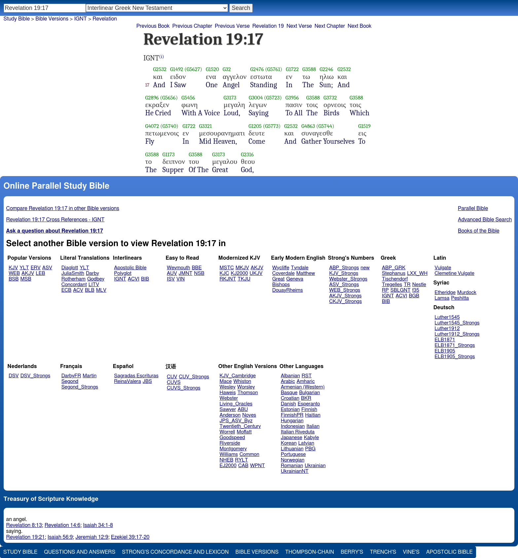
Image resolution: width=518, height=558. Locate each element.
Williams (229, 454)
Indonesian (293, 426)
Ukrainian (315, 465)
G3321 (205, 126)
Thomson (248, 392)
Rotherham (73, 279)
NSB (199, 273)
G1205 (255, 126)
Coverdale (283, 273)
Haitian (312, 415)
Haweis (228, 392)
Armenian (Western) (303, 387)
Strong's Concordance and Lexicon (175, 552)
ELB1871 (445, 339)
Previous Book (153, 26)
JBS (147, 381)
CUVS (174, 382)
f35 (415, 290)
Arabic (288, 381)
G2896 (152, 97)
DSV (14, 375)
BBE (197, 267)
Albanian (290, 375)
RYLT (241, 460)
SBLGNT (400, 290)
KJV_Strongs (343, 273)
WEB (14, 273)
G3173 (230, 97)
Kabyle (311, 437)
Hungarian (292, 420)
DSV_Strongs (35, 375)
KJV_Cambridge (238, 375)
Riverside (230, 443)
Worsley (246, 387)
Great (278, 279)
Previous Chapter (192, 26)
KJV (13, 267)
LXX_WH (417, 273)
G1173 (169, 154)
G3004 (256, 97)
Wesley (228, 387)
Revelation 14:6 (62, 525)
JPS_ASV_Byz (236, 420)
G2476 (257, 69)
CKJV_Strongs (345, 301)
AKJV (27, 273)
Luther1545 (447, 317)
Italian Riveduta (297, 431)
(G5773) (272, 126)
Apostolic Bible (449, 552)
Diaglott (69, 267)
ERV (36, 267)
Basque (289, 392)
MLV (101, 290)
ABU (243, 409)
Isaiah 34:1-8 (98, 525)
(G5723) (273, 97)
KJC (224, 273)
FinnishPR (292, 415)
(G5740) (169, 126)
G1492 (176, 69)
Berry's (352, 552)
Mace (226, 381)
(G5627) (193, 69)
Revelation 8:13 (24, 525)
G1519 (364, 126)
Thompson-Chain (309, 552)
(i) (161, 56)
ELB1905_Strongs (455, 356)
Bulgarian (309, 392)
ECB (66, 290)
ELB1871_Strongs (455, 345)
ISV (171, 279)
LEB (40, 273)
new (365, 267)
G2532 (159, 69)
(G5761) (273, 69)
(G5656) (169, 97)
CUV (172, 376)
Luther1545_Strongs (457, 322)
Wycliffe (280, 267)
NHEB (227, 460)
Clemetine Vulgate (454, 273)
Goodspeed (232, 437)
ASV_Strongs (344, 284)
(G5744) (325, 126)
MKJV (242, 267)
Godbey (95, 279)
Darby (92, 273)
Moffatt (244, 431)
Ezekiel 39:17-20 (130, 537)
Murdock (466, 292)
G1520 (212, 69)
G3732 (330, 97)
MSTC (227, 267)
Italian (312, 426)
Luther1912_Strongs (457, 334)
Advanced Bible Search (485, 219)
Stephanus (393, 273)
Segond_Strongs (79, 387)
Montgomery (233, 448)
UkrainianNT (295, 471)
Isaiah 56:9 (60, 537)
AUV (172, 273)
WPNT (257, 465)
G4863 (308, 126)
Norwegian (292, 460)
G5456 (188, 97)
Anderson (230, 415)
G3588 (309, 69)
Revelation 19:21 (25, 537)
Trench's (383, 552)
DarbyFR (71, 375)
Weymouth (178, 267)
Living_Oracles (236, 403)
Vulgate (443, 267)
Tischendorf (395, 279)
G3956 (292, 97)
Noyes (249, 415)
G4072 (152, 126)
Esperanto (309, 403)
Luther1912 (447, 328)
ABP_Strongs (344, 267)
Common (249, 454)
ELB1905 (445, 351)
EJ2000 (228, 465)
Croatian (290, 398)
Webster (229, 398)
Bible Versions (51, 18)
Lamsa (442, 298)
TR (407, 284)
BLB (89, 290)
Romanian (292, 465)
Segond (69, 381)
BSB (13, 279)
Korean (289, 443)
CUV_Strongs (194, 376)
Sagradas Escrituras (136, 375)
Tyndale (300, 267)
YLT (24, 267)
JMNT (186, 273)
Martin (89, 375)
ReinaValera (127, 381)
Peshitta (460, 298)
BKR (306, 398)
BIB (145, 279)
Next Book (359, 26)
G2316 (247, 154)
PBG (310, 448)
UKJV (256, 273)
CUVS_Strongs (184, 388)
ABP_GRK (393, 267)
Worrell (227, 431)
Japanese (291, 437)
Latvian (306, 443)
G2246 (326, 69)
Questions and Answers (79, 552)
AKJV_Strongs (345, 295)
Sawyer (228, 409)
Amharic (306, 381)
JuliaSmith (72, 273)
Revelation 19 (268, 26)
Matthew (305, 273)
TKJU (244, 279)
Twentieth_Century (240, 426)
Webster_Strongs (348, 279)
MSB (25, 279)
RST (307, 375)
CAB (243, 465)
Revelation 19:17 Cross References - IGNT (55, 219)
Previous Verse (232, 26)
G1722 (292, 69)
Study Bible (17, 18)
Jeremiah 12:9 (91, 537)
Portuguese (293, 454)
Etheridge (445, 292)
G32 (227, 69)
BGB (414, 295)
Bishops (281, 284)
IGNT (80, 18)
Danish (288, 403)
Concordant (74, 284)
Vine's (411, 552)
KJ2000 (239, 273)
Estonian (290, 409)
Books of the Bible (479, 231)
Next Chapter (329, 26)
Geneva (294, 279)
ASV (47, 267)
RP (385, 290)
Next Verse (299, 26)
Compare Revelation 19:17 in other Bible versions (62, 208)
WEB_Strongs (344, 290)
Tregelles (392, 284)
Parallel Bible (473, 208)
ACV (78, 290)
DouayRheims (287, 290)
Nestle (419, 284)
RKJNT (228, 279)
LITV (94, 284)
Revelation (104, 18)
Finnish (309, 409)
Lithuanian (292, 448)
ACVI (133, 279)
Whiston (242, 381)
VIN (180, 279)
